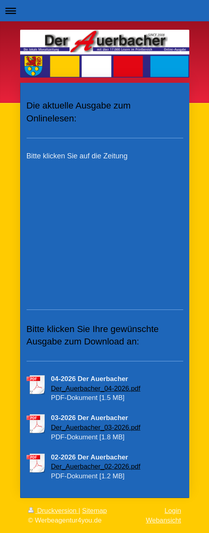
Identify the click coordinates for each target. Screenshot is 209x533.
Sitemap (94, 511)
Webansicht (163, 520)
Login (172, 511)
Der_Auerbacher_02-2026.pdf (96, 466)
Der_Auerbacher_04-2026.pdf (96, 388)
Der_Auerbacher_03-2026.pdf (96, 427)
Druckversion (53, 511)
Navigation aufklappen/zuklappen (104, 10)
